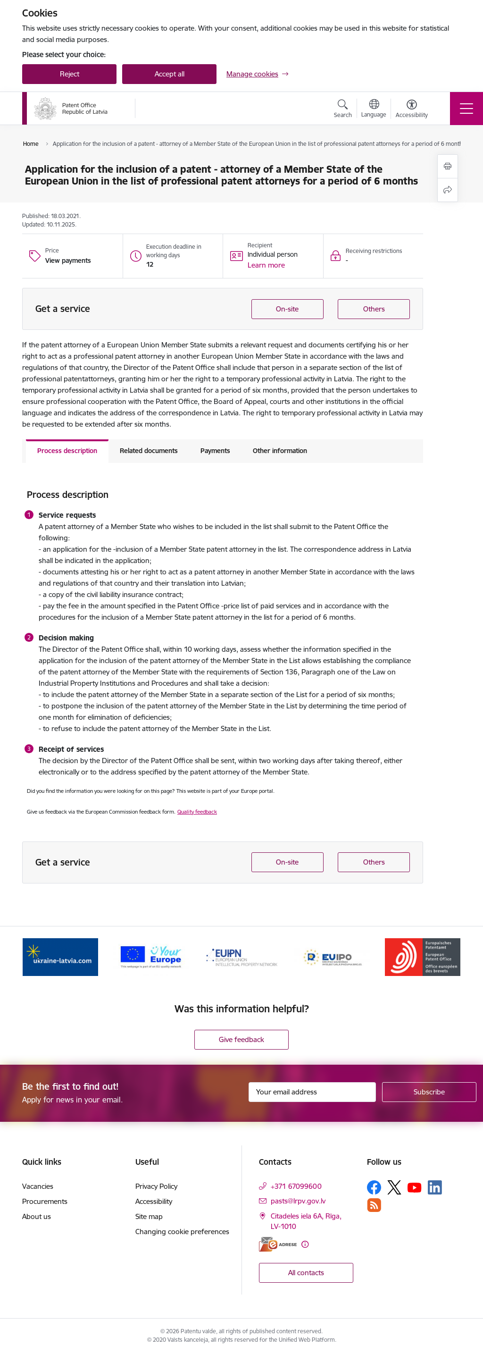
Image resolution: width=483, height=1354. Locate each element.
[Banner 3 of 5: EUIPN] (241, 956)
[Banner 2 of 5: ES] (151, 956)
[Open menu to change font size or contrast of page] (412, 110)
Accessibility (153, 1201)
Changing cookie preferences (182, 1231)
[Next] (445, 957)
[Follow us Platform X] (394, 1187)
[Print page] (448, 166)
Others (374, 308)
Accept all (169, 73)
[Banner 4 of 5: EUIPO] (332, 956)
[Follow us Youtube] (415, 1187)
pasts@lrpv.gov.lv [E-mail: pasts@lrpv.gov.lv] (298, 1200)
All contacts (306, 1272)
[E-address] (278, 1244)
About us (36, 1216)
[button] (266, 265)
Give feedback (241, 1039)
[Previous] (37, 957)
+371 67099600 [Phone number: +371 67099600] (296, 1186)
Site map (149, 1216)
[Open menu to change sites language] (374, 109)
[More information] (304, 1244)
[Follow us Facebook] (374, 1187)
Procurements (44, 1201)
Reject (69, 73)
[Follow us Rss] (374, 1205)
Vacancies (37, 1186)
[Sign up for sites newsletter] (429, 1092)
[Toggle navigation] (466, 108)
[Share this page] (448, 190)
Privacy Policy (156, 1186)
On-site (287, 308)
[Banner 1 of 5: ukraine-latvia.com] (60, 956)
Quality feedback (197, 811)
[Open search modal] (343, 110)
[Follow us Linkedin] (435, 1187)
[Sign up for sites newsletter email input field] (312, 1092)
